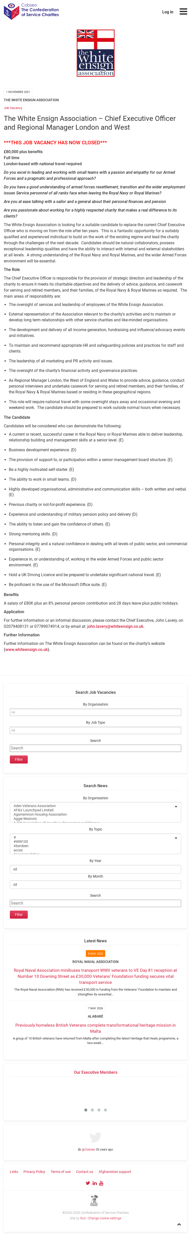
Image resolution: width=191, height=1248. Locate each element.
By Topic (95, 829)
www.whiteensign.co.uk (26, 649)
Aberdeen (92, 846)
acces (92, 850)
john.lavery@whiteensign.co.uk (115, 626)
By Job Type (95, 722)
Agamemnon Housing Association (92, 814)
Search (95, 741)
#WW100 (92, 842)
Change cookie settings (104, 1218)
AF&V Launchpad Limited (92, 810)
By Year (95, 861)
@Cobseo (88, 1149)
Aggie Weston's (92, 819)
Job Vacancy (13, 108)
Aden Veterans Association (92, 806)
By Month (95, 876)
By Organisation (95, 704)
